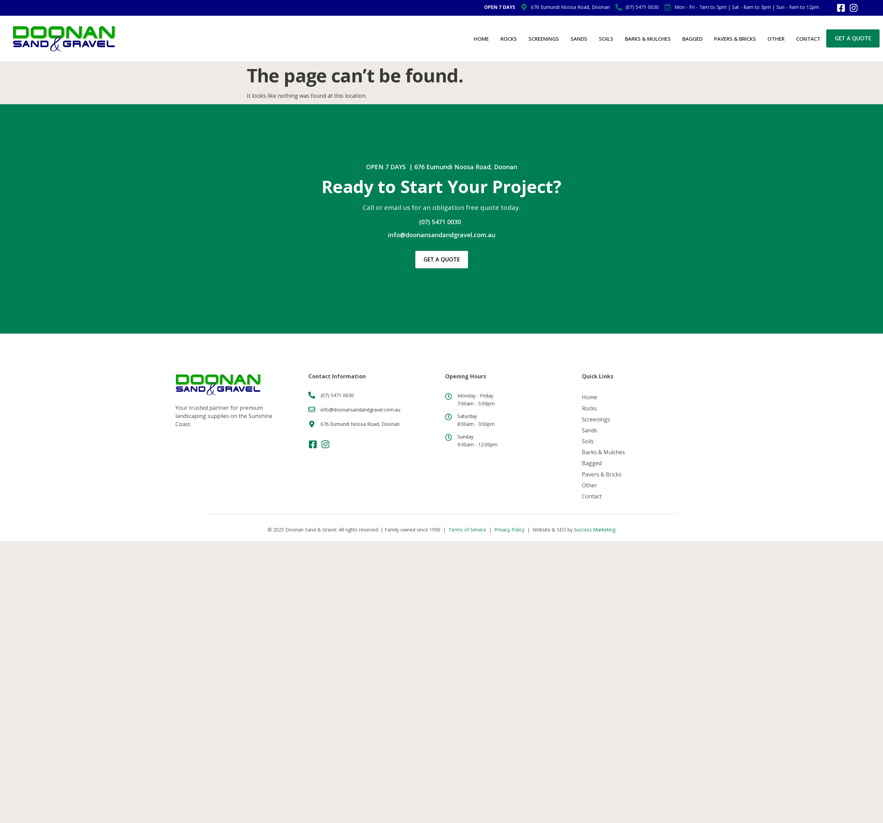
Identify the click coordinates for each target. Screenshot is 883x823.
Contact (808, 38)
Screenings (544, 38)
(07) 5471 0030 (440, 222)
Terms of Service (467, 529)
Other (776, 38)
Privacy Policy (509, 529)
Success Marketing (594, 529)
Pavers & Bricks (735, 38)
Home (481, 38)
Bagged (692, 38)
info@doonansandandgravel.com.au (441, 235)
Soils (606, 38)
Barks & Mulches (648, 38)
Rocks (508, 38)
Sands (579, 38)
